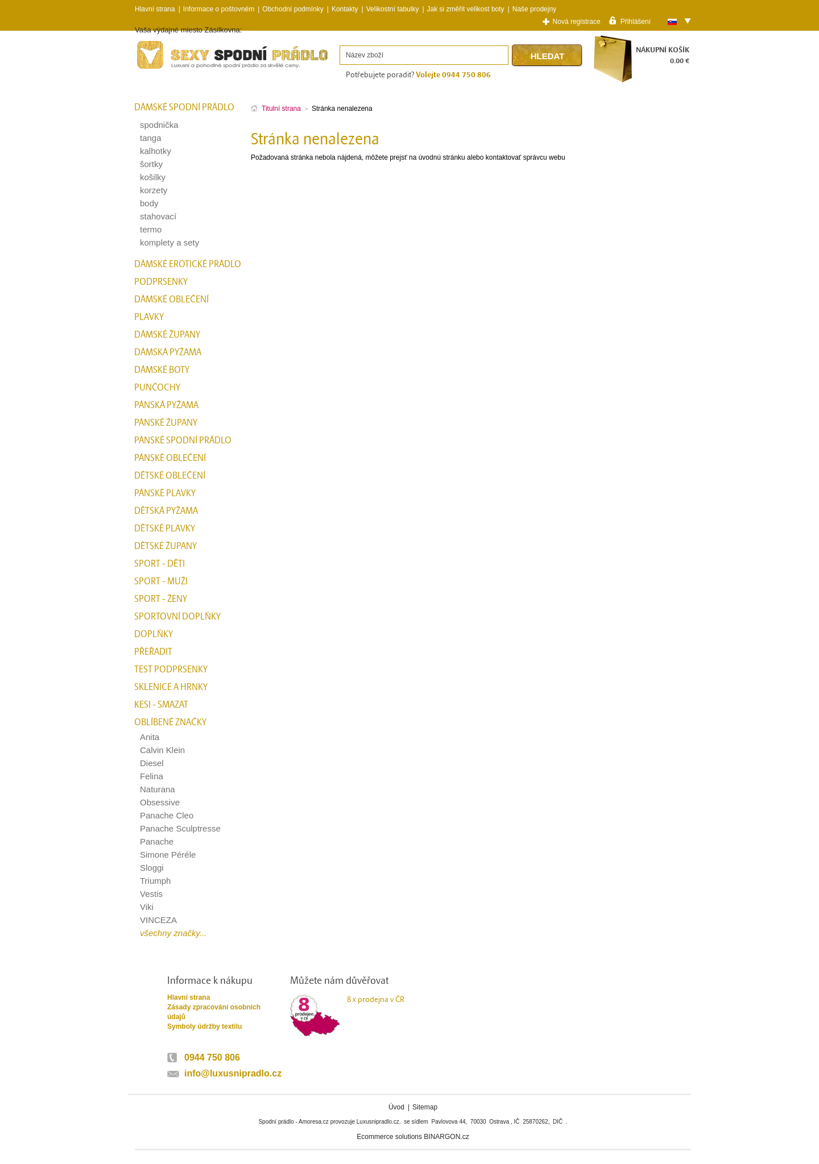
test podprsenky (171, 669)
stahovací (158, 216)
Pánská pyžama (166, 405)
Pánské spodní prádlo (182, 440)
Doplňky (153, 634)
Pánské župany (165, 422)
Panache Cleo (166, 815)
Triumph (155, 880)
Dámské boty (161, 370)
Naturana (157, 789)
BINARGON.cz (446, 1136)
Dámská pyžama (167, 352)
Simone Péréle (168, 854)
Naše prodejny (534, 9)
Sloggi (152, 867)
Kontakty (345, 9)
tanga (151, 138)
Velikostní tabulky (392, 9)
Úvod (396, 1107)
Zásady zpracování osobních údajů (213, 1012)
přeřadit (153, 651)
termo (151, 229)
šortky (151, 164)
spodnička (159, 124)
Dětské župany (165, 546)
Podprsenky (161, 281)
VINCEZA (158, 920)
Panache (156, 841)
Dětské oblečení (169, 475)
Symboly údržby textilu (204, 1026)
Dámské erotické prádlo (187, 264)
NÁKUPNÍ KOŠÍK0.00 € (662, 55)
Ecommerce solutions (389, 1136)
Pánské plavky (165, 493)
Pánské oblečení (170, 458)
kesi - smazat (161, 704)
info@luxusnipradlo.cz (233, 1073)
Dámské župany (167, 334)
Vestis (151, 893)
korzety (153, 190)
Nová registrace (577, 21)
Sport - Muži (161, 581)
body (149, 203)
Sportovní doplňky (177, 616)
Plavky (149, 317)
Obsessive (160, 802)
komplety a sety (169, 242)
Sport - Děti (159, 563)
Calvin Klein (162, 750)
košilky (153, 177)
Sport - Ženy (160, 599)
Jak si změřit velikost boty (465, 9)
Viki (147, 907)
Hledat (548, 56)
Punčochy (157, 387)
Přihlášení (636, 21)
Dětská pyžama (166, 511)
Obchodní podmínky (292, 9)
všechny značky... (173, 933)
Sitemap (424, 1107)
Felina (151, 776)
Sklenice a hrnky (171, 687)
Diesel (152, 763)
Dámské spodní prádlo (184, 107)
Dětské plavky (164, 528)
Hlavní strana (188, 997)
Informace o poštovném (218, 9)
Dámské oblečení (171, 299)
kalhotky (155, 151)
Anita (149, 737)
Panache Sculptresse (180, 828)
